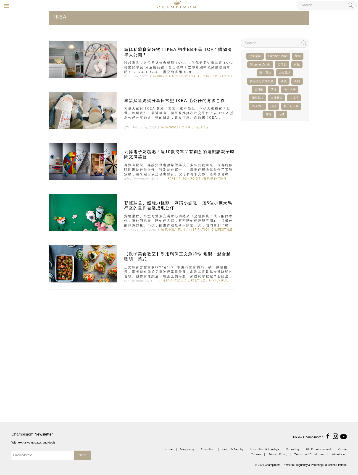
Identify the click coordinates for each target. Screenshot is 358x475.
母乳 (268, 114)
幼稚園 (258, 89)
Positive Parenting (208, 178)
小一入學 (290, 89)
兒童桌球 (255, 56)
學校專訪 (257, 106)
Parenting (177, 178)
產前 (297, 81)
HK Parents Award (318, 449)
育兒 (297, 64)
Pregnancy (167, 76)
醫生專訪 (265, 72)
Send (82, 455)
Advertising (339, 454)
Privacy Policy (277, 454)
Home (169, 449)
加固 (298, 56)
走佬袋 (282, 64)
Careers (256, 454)
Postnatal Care (196, 76)
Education (207, 449)
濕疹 (273, 106)
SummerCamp (277, 56)
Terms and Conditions (309, 454)
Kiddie (342, 449)
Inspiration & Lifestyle (187, 127)
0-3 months (226, 76)
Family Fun (175, 229)
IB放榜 (294, 97)
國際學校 (257, 97)
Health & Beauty (232, 449)
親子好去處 (291, 106)
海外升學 (276, 97)
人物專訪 (284, 72)
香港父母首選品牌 (262, 81)
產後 (284, 81)
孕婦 (273, 89)
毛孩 (281, 114)
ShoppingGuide (260, 64)
